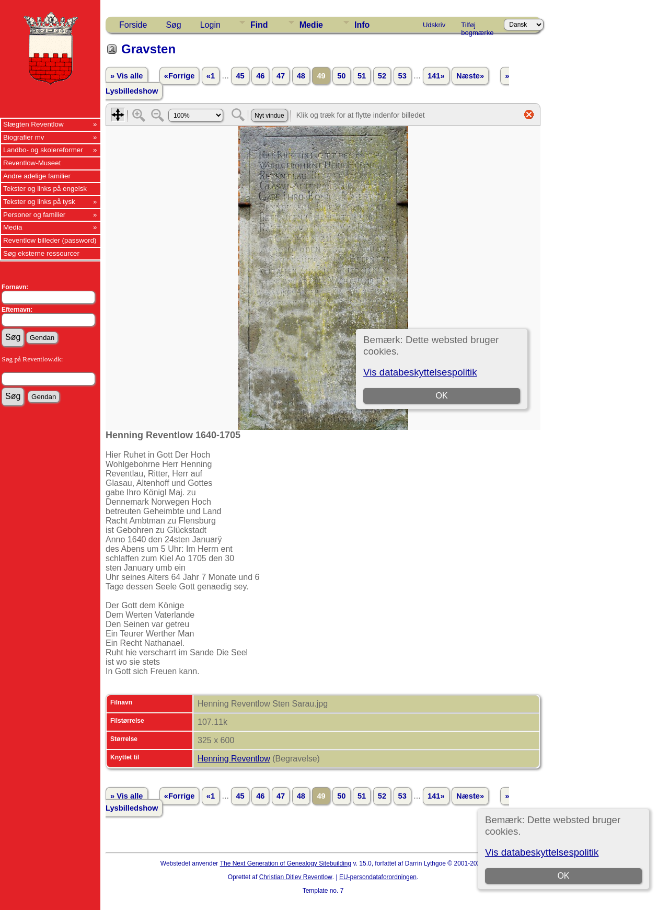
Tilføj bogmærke (477, 26)
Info (362, 24)
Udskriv (434, 25)
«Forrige (179, 76)
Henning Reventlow (234, 758)
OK (563, 875)
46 (260, 76)
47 (280, 76)
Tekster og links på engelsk (45, 188)
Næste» (470, 76)
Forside (133, 24)
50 (341, 76)
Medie (311, 24)
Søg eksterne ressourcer (41, 253)
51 (361, 76)
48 (301, 76)
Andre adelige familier (37, 176)
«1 (210, 76)
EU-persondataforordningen (378, 877)
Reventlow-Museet (32, 163)
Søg (173, 24)
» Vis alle (126, 76)
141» (436, 76)
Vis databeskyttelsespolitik (541, 852)
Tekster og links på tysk (39, 202)
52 (382, 76)
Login (210, 24)
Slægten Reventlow (33, 124)
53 (402, 76)
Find (259, 24)
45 (240, 76)
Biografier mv (23, 137)
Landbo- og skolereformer (43, 150)
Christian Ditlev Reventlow (295, 877)
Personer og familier (34, 215)
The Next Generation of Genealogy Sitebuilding (286, 863)
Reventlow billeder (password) (50, 240)
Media (12, 227)
